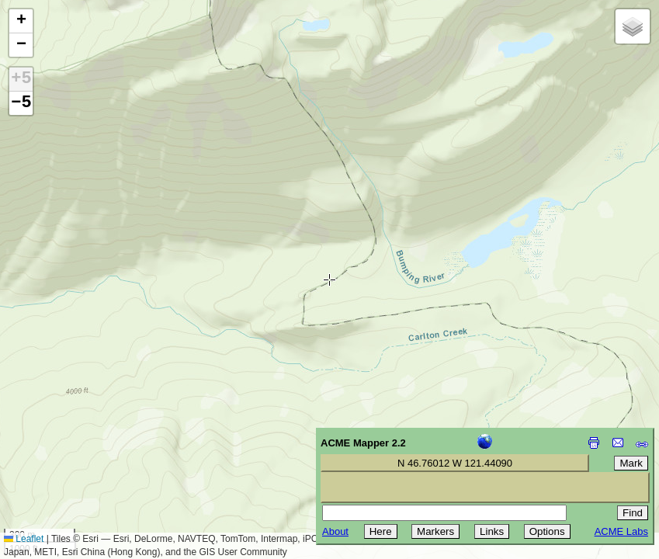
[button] (21, 21)
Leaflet (23, 538)
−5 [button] (21, 103)
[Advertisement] (82, 448)
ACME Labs (621, 531)
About (335, 531)
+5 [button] (21, 79)
